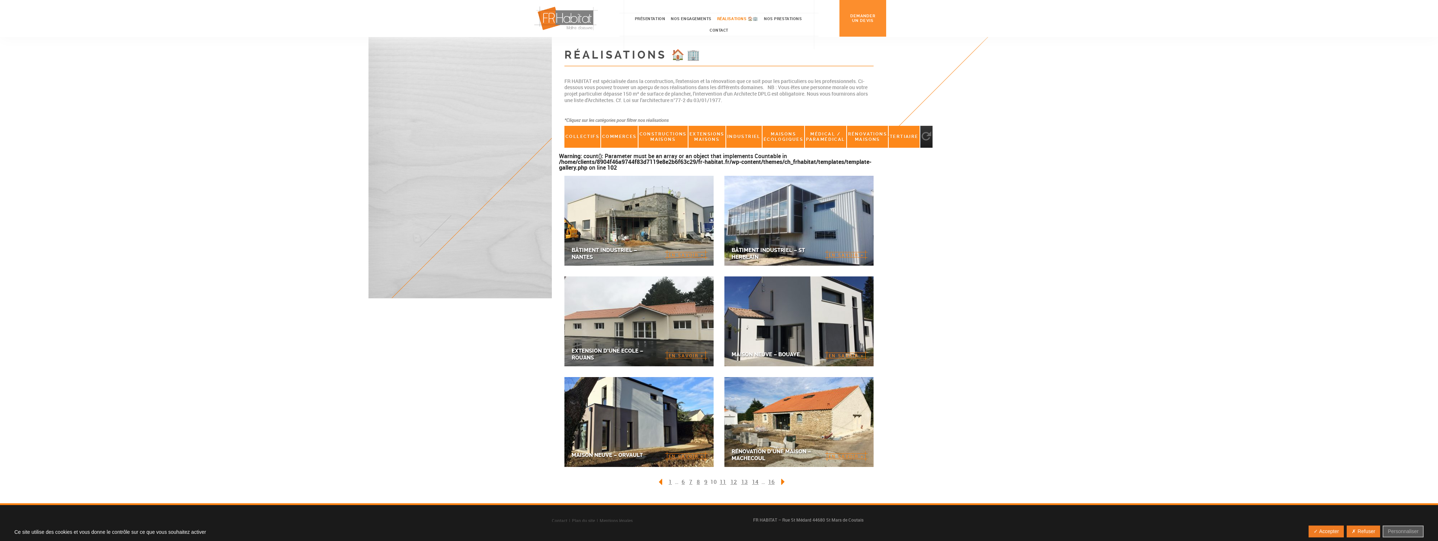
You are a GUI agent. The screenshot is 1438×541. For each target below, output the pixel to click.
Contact (719, 30)
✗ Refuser (1363, 531)
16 (771, 481)
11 (723, 481)
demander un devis (863, 18)
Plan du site (583, 520)
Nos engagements (691, 18)
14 (755, 481)
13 (744, 481)
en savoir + (686, 255)
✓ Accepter (1326, 531)
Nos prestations (783, 18)
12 (734, 481)
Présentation (650, 18)
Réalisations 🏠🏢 (737, 18)
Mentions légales (616, 520)
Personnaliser (1403, 531)
